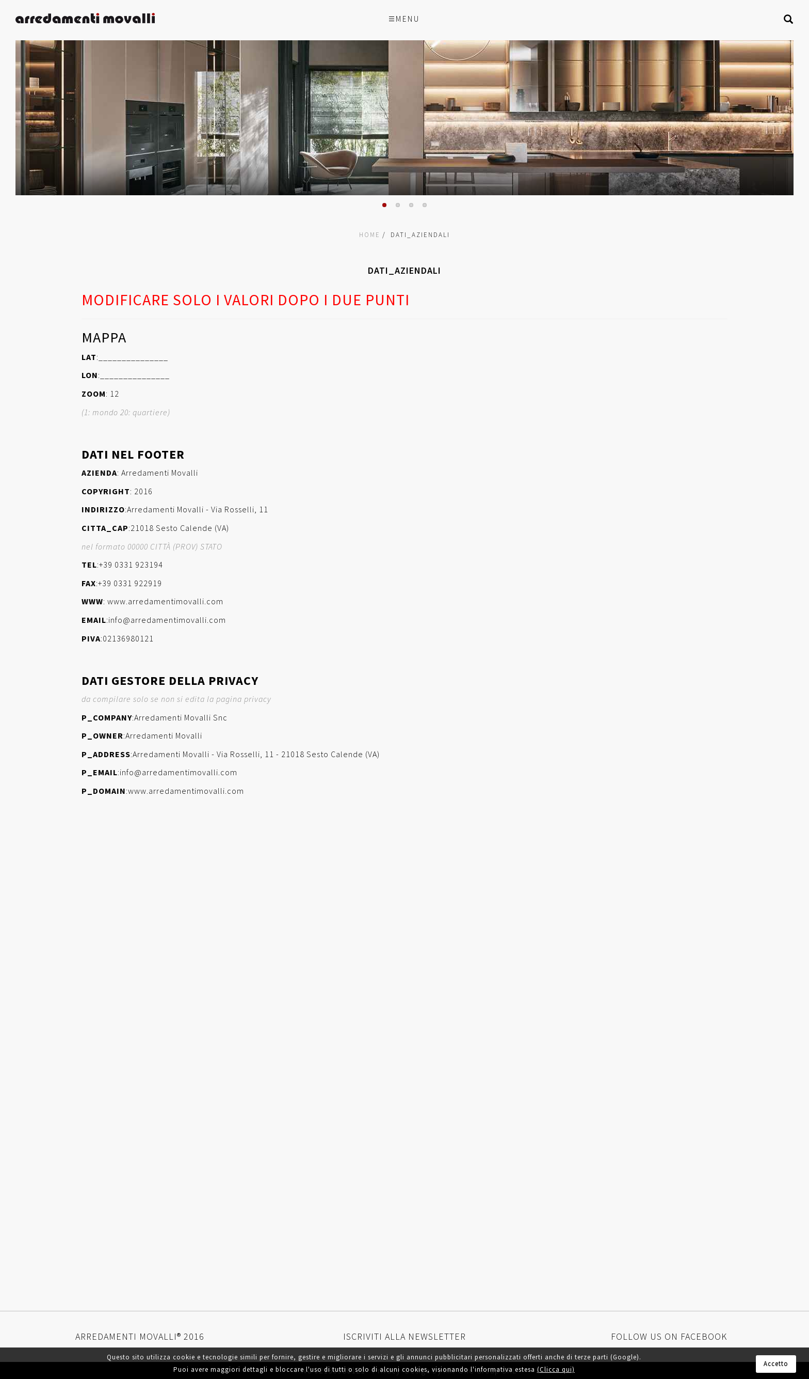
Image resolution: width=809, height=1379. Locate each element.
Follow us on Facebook (669, 1336)
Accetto (776, 1363)
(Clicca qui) (556, 1369)
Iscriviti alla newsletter (404, 1336)
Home (369, 234)
